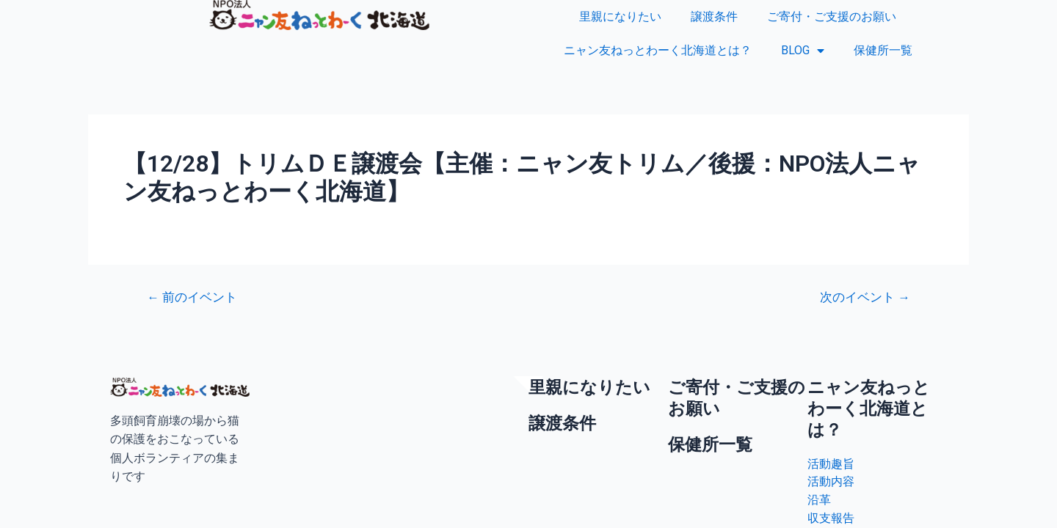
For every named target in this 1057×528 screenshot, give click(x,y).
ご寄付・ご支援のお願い (831, 16)
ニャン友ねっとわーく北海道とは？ (658, 50)
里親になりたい (620, 16)
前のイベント (193, 297)
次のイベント (864, 297)
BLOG (802, 50)
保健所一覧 (883, 50)
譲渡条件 (714, 16)
